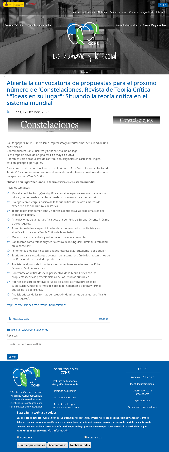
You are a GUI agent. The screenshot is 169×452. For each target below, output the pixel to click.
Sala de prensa (118, 12)
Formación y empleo (154, 25)
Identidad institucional (142, 383)
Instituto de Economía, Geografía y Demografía (65, 382)
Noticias (102, 12)
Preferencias (94, 437)
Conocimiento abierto (128, 25)
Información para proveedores (142, 392)
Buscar (75, 12)
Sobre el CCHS (14, 25)
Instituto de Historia (65, 397)
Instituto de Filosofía (65, 390)
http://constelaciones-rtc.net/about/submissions (37, 305)
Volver (12, 356)
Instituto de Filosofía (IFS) (25, 344)
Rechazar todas (80, 445)
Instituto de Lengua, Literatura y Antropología (65, 406)
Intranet (160, 12)
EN (165, 5)
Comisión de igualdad (141, 12)
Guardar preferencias (31, 445)
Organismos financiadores (142, 407)
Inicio (84, 72)
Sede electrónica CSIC (142, 377)
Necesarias (26, 437)
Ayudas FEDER (142, 400)
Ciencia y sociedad (39, 25)
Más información (21, 319)
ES (160, 5)
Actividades (88, 12)
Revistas (12, 335)
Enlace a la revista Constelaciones (27, 329)
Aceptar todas (58, 445)
